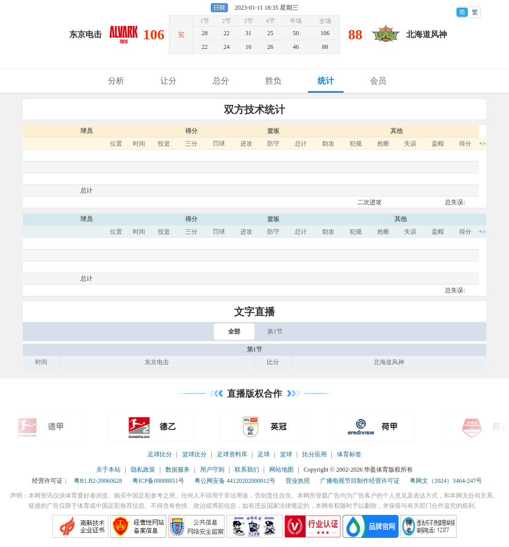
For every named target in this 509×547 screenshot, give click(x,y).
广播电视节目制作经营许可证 (360, 480)
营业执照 (298, 480)
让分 (168, 80)
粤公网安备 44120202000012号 (234, 480)
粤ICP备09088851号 (158, 480)
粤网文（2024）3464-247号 (446, 480)
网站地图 (281, 469)
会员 (378, 80)
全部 (234, 331)
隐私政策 (143, 469)
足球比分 (160, 454)
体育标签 (349, 454)
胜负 (273, 80)
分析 (116, 80)
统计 (326, 80)
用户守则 (212, 469)
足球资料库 (232, 454)
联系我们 (247, 469)
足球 (264, 454)
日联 (219, 7)
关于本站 (108, 469)
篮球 (286, 454)
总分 (221, 80)
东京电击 (85, 34)
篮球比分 (194, 454)
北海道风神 (426, 34)
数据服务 (177, 469)
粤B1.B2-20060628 (98, 480)
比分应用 (314, 454)
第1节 (274, 331)
